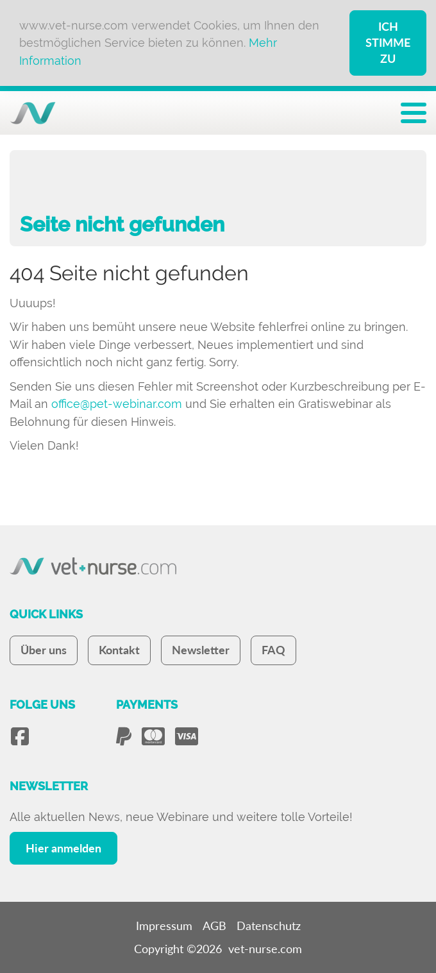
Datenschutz (269, 925)
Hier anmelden (63, 848)
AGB (214, 925)
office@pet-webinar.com (116, 403)
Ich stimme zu (387, 42)
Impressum (164, 925)
